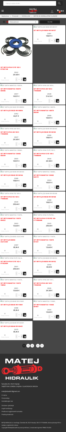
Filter (50, 22)
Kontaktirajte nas (7, 401)
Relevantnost (23, 22)
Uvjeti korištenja (7, 408)
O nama (4, 395)
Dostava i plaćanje (8, 405)
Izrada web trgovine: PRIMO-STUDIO (40, 427)
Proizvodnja (5, 398)
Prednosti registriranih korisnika (12, 411)
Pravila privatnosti (7, 414)
